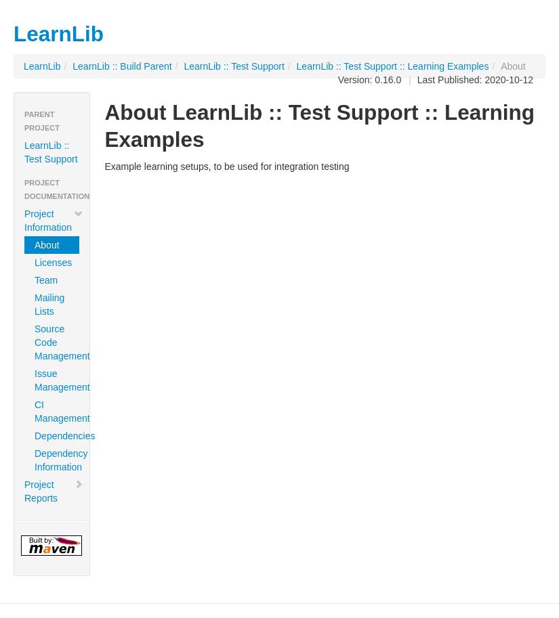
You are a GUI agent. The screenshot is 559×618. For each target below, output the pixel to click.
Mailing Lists (49, 304)
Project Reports (53, 491)
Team (46, 280)
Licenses (53, 262)
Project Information (53, 220)
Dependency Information (57, 460)
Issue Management (57, 380)
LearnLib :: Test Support (234, 66)
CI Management (57, 411)
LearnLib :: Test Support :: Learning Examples (393, 66)
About (47, 245)
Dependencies (57, 436)
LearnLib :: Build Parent (122, 66)
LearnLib (42, 66)
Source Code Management (57, 342)
